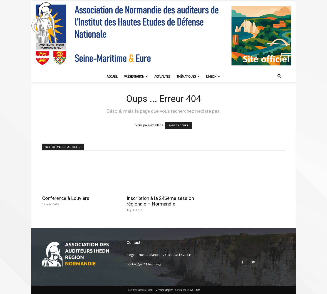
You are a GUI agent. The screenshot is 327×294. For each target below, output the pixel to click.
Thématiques (188, 76)
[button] (279, 77)
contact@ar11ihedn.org (144, 264)
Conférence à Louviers (65, 198)
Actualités (162, 76)
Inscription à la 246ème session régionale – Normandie (160, 201)
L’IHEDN (213, 76)
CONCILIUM (193, 290)
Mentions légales (164, 290)
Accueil (112, 76)
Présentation (136, 76)
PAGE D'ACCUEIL (178, 125)
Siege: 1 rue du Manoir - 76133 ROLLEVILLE (159, 254)
